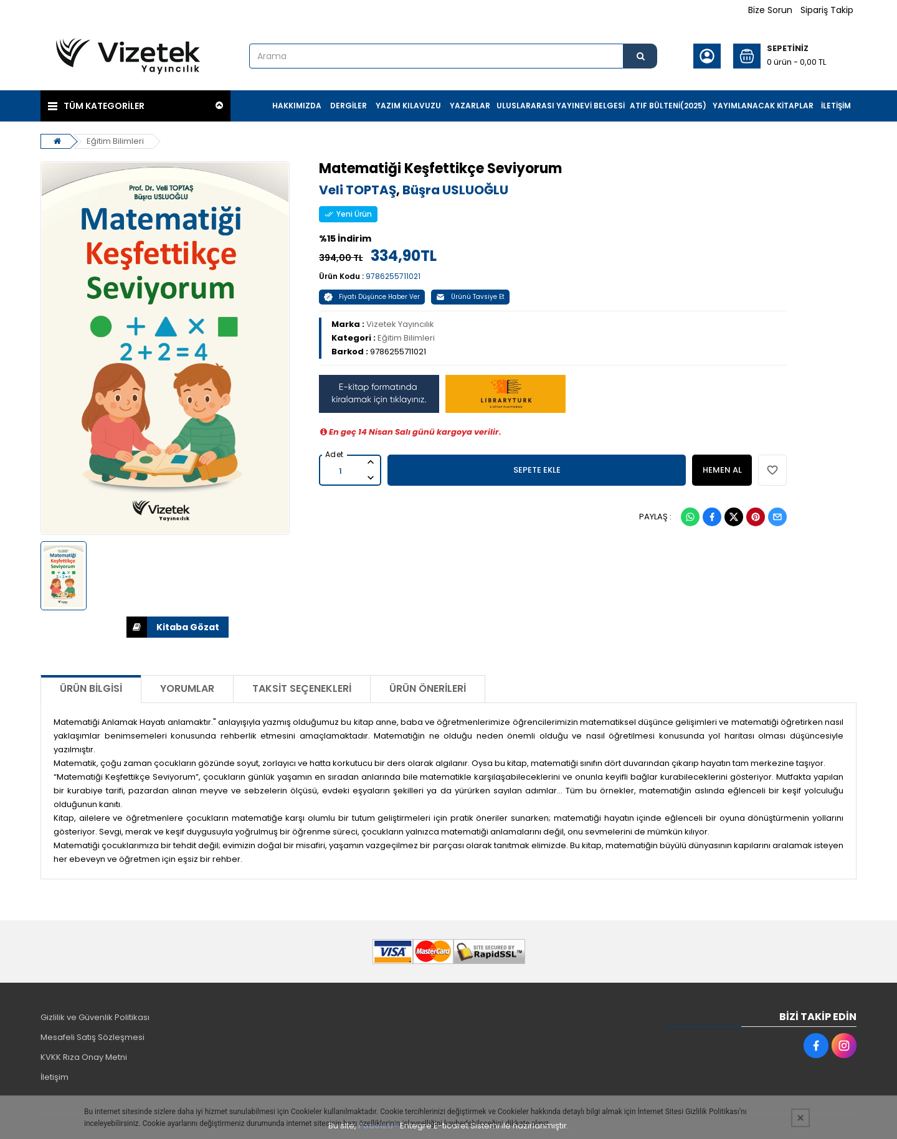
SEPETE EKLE (537, 470)
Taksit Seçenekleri (301, 688)
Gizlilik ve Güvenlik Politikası (95, 1017)
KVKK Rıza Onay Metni (83, 1057)
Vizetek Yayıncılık (400, 324)
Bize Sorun (770, 10)
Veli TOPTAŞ (357, 190)
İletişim (54, 1077)
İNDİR (136, 627)
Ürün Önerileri (427, 688)
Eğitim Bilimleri (115, 141)
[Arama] (640, 56)
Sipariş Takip (826, 10)
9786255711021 (393, 276)
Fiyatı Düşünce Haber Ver (372, 296)
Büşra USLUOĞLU (455, 190)
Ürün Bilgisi (91, 688)
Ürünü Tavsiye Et (470, 296)
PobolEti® (378, 1126)
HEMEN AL (722, 470)
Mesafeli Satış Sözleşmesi (92, 1037)
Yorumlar (187, 688)
